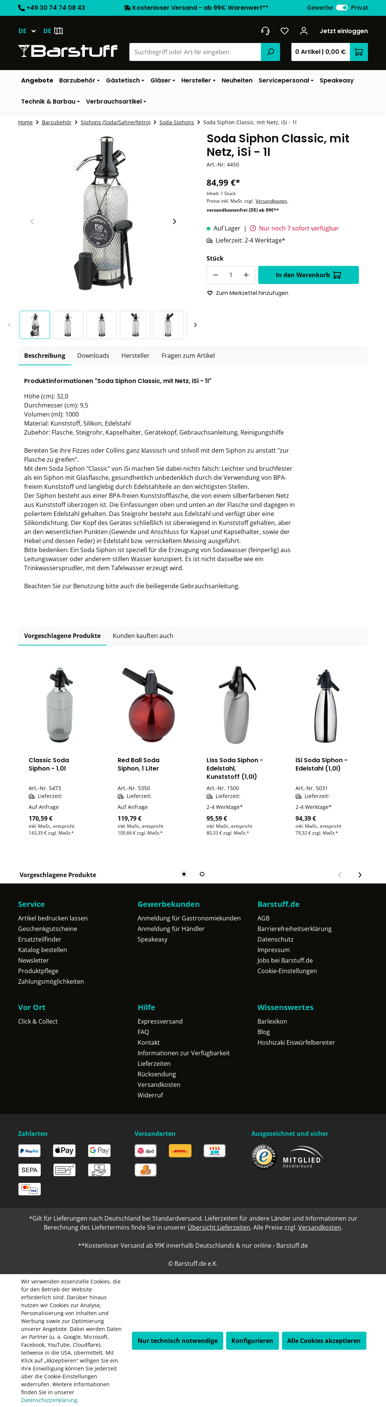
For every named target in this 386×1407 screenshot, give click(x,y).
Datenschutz (275, 939)
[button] (36, 325)
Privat (359, 7)
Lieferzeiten (154, 1063)
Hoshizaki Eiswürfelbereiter (296, 1042)
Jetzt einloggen (344, 31)
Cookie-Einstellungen (287, 971)
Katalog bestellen (42, 950)
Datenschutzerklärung (49, 1400)
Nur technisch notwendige (178, 1341)
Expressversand (160, 1021)
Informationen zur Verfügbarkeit (184, 1053)
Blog (263, 1032)
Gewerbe (320, 7)
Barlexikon (272, 1021)
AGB (263, 918)
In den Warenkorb (308, 275)
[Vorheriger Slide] (32, 221)
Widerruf (150, 1095)
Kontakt (149, 1042)
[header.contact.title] (265, 31)
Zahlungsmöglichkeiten (51, 981)
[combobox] (195, 52)
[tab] (44, 355)
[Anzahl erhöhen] (246, 275)
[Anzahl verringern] (215, 275)
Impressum (273, 950)
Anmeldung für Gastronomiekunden (189, 918)
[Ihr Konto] (304, 31)
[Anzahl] (230, 275)
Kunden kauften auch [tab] (143, 636)
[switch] (342, 8)
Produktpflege (38, 971)
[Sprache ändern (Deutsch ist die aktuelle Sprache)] (30, 31)
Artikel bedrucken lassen (53, 918)
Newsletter (33, 960)
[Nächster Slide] (174, 221)
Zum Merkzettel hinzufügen (247, 293)
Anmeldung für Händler (171, 929)
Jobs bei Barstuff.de (285, 960)
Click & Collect (38, 1021)
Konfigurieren (252, 1341)
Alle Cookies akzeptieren (324, 1341)
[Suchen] (270, 52)
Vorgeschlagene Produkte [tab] (62, 636)
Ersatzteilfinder (39, 939)
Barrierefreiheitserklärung (294, 929)
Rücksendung (157, 1074)
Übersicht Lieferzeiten (219, 1227)
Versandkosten (271, 201)
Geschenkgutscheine (47, 929)
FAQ (143, 1032)
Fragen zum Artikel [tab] (188, 355)
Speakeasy (152, 939)
